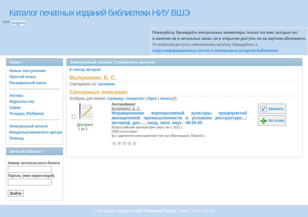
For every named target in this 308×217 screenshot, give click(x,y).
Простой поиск (22, 77)
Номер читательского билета (34, 163)
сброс (151, 98)
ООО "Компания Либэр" (156, 211)
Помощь (16, 138)
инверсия (135, 98)
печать (166, 98)
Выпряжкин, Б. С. (126, 108)
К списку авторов (85, 70)
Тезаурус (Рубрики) (26, 114)
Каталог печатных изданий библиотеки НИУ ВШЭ (99, 12)
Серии (14, 107)
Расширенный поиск (27, 83)
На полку (272, 120)
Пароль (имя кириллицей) (31, 176)
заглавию (106, 84)
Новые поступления (27, 71)
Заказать (272, 109)
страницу (115, 98)
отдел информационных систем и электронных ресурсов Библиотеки (215, 51)
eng (15, 23)
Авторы (16, 95)
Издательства (21, 101)
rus (22, 23)
